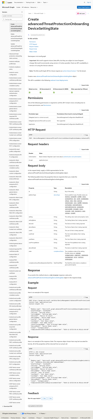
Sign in (89, 2)
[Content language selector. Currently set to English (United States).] (9, 413)
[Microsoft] (3, 2)
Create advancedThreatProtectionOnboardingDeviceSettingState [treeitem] (16, 27)
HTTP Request (33, 44)
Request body (33, 49)
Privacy (39, 418)
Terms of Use (64, 418)
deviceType (57, 195)
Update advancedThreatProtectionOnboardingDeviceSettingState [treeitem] (16, 47)
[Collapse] (22, 12)
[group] (59, 138)
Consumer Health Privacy (51, 418)
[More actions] (88, 13)
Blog (24, 418)
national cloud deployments (59, 80)
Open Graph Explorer (84, 7)
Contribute (31, 418)
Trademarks (74, 418)
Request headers (33, 46)
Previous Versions (15, 418)
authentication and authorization (72, 157)
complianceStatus (59, 251)
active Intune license (69, 71)
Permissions (32, 42)
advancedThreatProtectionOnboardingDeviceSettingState (54, 76)
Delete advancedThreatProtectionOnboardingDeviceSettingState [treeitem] (16, 37)
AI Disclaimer (5, 418)
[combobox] (12, 15)
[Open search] (84, 2)
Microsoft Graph (38, 13)
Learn (29, 13)
